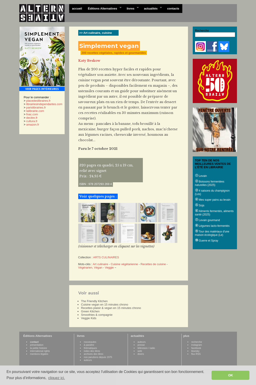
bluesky (195, 351)
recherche (196, 342)
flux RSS (196, 354)
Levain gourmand (207, 220)
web (140, 351)
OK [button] (230, 375)
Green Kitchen (90, 311)
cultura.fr (32, 121)
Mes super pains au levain (213, 199)
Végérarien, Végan (90, 267)
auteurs (88, 360)
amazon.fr (32, 124)
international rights (40, 351)
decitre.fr (32, 117)
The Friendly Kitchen (94, 301)
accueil (77, 8)
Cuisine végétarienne (124, 264)
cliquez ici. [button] (56, 378)
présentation (37, 344)
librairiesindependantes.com (44, 104)
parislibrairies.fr (36, 107)
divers (141, 354)
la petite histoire (38, 348)
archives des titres (93, 354)
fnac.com (32, 114)
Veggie (109, 267)
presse (141, 344)
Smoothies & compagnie (96, 314)
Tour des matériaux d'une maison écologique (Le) (212, 233)
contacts (173, 8)
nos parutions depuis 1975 (98, 357)
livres (131, 8)
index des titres (92, 351)
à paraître (89, 344)
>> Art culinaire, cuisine (95, 33)
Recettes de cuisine (153, 264)
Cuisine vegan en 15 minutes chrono (104, 304)
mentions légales (39, 354)
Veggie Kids (88, 318)
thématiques (90, 348)
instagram (196, 344)
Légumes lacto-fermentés (212, 225)
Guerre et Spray (206, 240)
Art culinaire (100, 264)
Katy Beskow (89, 61)
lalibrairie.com (35, 111)
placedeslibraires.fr (38, 100)
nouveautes (90, 342)
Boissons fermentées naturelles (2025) (209, 183)
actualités (151, 8)
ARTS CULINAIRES (106, 257)
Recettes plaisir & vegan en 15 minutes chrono (111, 308)
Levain (201, 176)
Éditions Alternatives (103, 8)
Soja (199, 205)
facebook (196, 348)
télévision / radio (146, 348)
